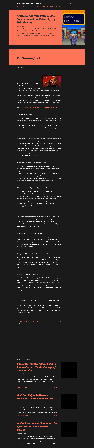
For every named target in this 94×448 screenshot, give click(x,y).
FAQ (29, 6)
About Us (36, 6)
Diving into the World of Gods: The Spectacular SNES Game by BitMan (37, 426)
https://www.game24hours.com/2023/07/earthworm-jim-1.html (39, 107)
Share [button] (18, 39)
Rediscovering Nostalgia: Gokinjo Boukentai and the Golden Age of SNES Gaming (36, 19)
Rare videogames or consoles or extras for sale (51, 6)
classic (22, 321)
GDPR (24, 6)
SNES (37, 321)
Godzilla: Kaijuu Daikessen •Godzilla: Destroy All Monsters (35, 397)
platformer (33, 321)
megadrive (26, 321)
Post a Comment (24, 39)
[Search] (71, 3)
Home (18, 6)
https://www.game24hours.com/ (29, 3)
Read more (54, 387)
